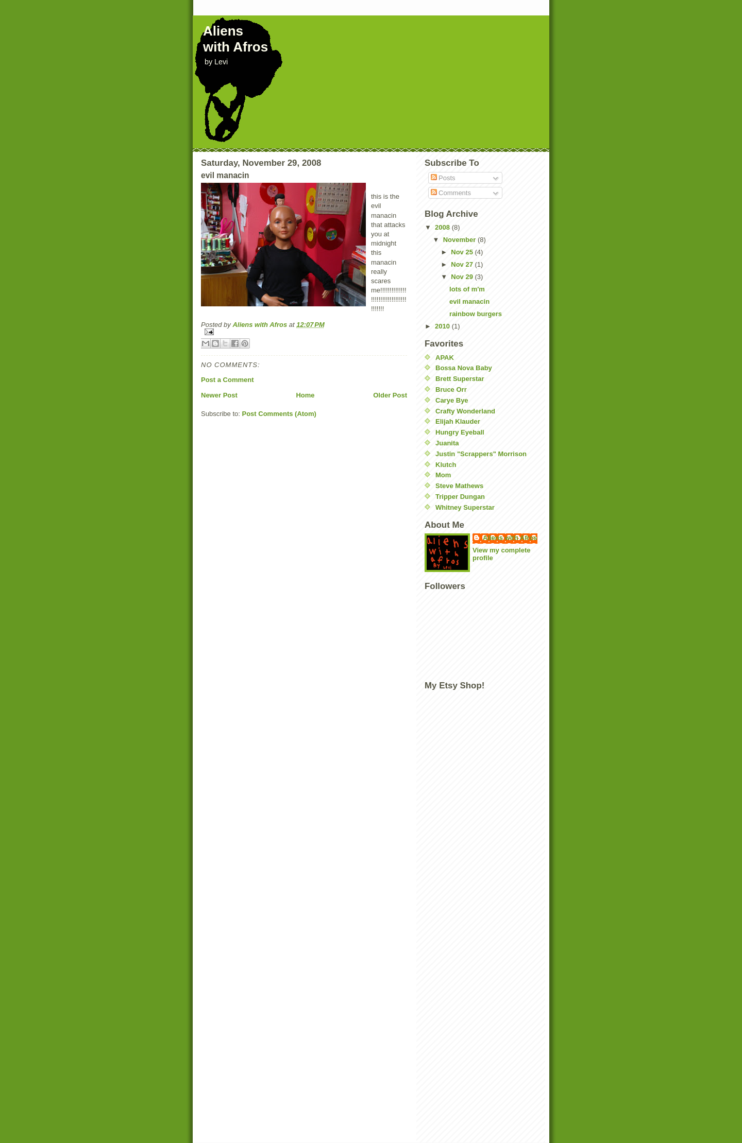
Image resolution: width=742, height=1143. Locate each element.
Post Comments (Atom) (279, 414)
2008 (443, 227)
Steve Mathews (459, 486)
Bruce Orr (451, 389)
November (460, 240)
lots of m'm (467, 289)
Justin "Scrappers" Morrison (481, 454)
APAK (444, 357)
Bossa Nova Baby (463, 368)
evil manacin (469, 301)
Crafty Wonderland (465, 411)
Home (305, 395)
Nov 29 (463, 277)
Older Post (390, 395)
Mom (443, 475)
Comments (451, 193)
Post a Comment (227, 380)
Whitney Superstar (465, 507)
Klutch (445, 465)
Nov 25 (463, 252)
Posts (443, 178)
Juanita (447, 443)
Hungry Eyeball (459, 432)
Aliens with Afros (235, 39)
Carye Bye (451, 400)
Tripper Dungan (460, 496)
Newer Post (219, 395)
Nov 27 (463, 264)
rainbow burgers (475, 314)
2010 (443, 326)
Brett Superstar (459, 379)
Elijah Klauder (457, 421)
